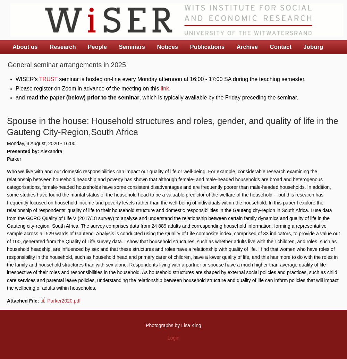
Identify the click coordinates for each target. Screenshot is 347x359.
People (97, 47)
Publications (207, 47)
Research (63, 47)
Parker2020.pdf (64, 301)
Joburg (313, 47)
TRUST (48, 79)
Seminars (132, 47)
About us (25, 47)
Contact (280, 47)
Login (173, 338)
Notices (167, 47)
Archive (247, 47)
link (165, 88)
